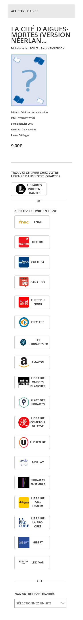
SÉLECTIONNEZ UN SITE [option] (34, 603)
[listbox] (40, 603)
